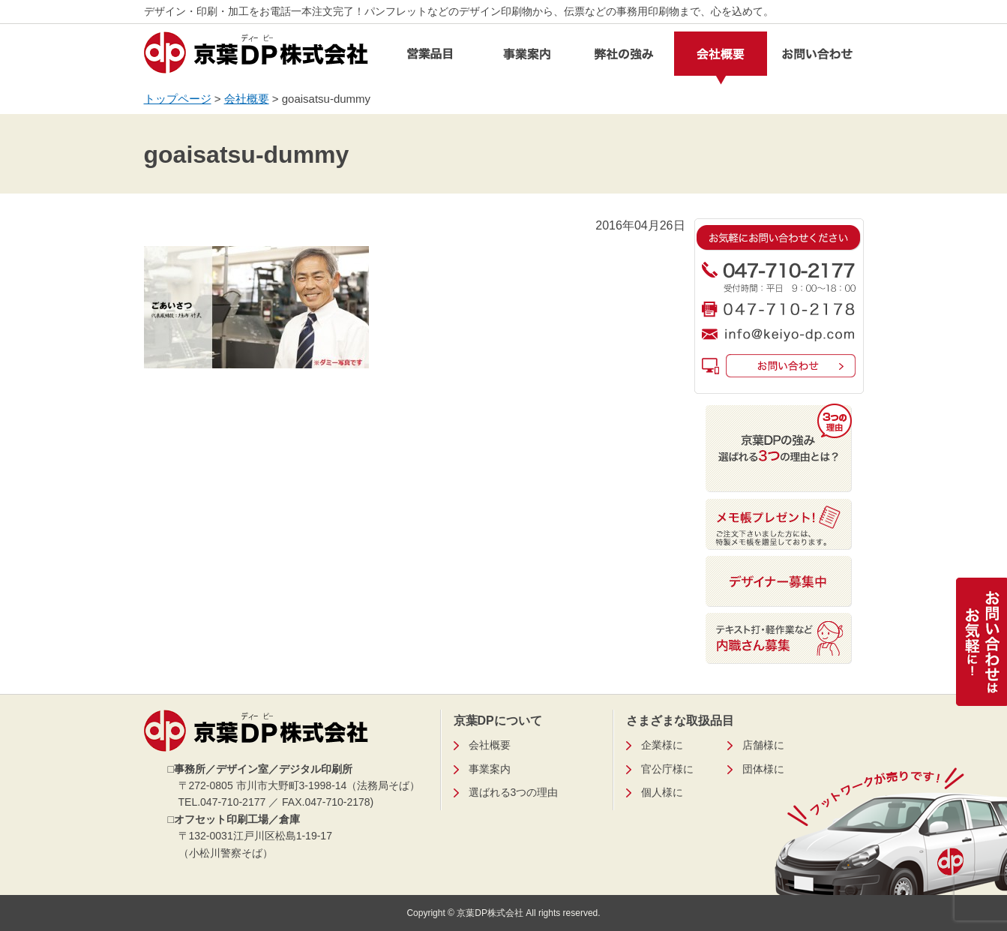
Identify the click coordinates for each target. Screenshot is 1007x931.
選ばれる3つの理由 (514, 792)
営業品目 (430, 58)
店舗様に (763, 745)
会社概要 (720, 58)
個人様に (662, 792)
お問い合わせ (817, 58)
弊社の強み (623, 58)
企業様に (662, 745)
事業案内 (527, 58)
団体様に (763, 769)
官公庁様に (667, 769)
